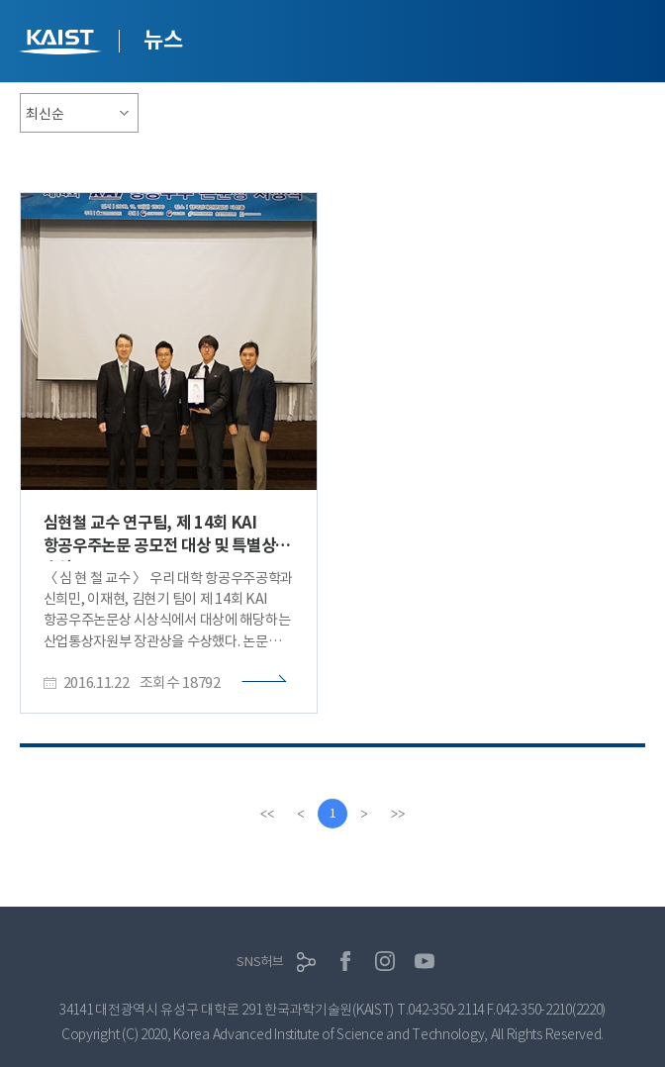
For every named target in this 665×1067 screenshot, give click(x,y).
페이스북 (345, 961)
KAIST (62, 44)
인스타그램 (385, 961)
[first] (267, 813)
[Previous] (301, 813)
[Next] (364, 813)
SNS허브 (260, 961)
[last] (398, 813)
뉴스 (162, 39)
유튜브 (424, 961)
